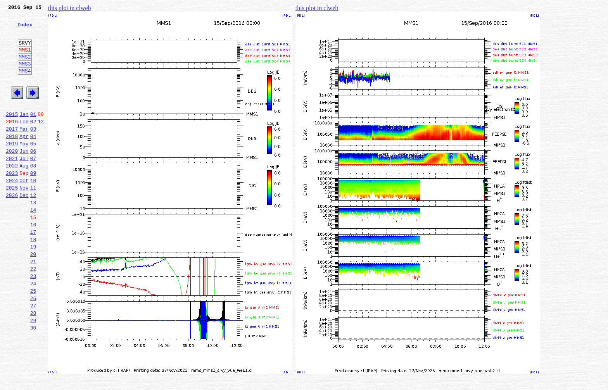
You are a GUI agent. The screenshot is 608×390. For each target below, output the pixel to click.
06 (33, 175)
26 (33, 345)
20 (33, 294)
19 (33, 286)
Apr (23, 158)
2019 (12, 166)
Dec (23, 226)
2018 (12, 158)
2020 (12, 175)
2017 (12, 149)
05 (33, 166)
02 (33, 141)
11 (33, 217)
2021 (12, 183)
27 (33, 354)
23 (33, 320)
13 (33, 234)
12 (41, 141)
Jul (23, 183)
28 (33, 362)
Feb (23, 141)
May (23, 166)
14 (33, 243)
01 (33, 132)
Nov (23, 217)
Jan (23, 132)
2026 (12, 226)
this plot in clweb (69, 8)
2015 (12, 132)
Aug (23, 192)
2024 (12, 209)
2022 (12, 192)
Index (24, 29)
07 (33, 183)
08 (33, 192)
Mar (23, 149)
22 (33, 311)
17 (33, 269)
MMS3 (25, 75)
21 (33, 303)
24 (33, 328)
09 (33, 200)
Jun (23, 175)
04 (33, 158)
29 (33, 371)
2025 (12, 217)
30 (33, 379)
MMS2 (25, 67)
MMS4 (25, 83)
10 (33, 209)
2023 (12, 200)
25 (33, 337)
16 (33, 260)
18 (33, 277)
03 (33, 149)
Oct (23, 209)
